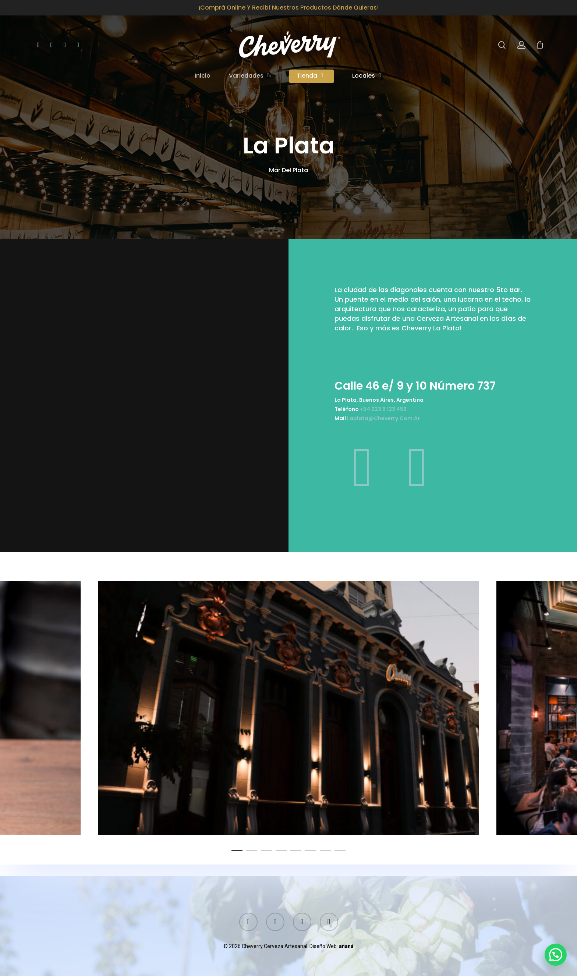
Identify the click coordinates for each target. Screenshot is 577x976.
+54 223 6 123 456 (393, 406)
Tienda (310, 76)
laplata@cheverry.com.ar (393, 414)
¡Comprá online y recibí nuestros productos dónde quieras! (289, 7)
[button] (556, 955)
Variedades (249, 76)
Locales (367, 76)
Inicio (202, 76)
